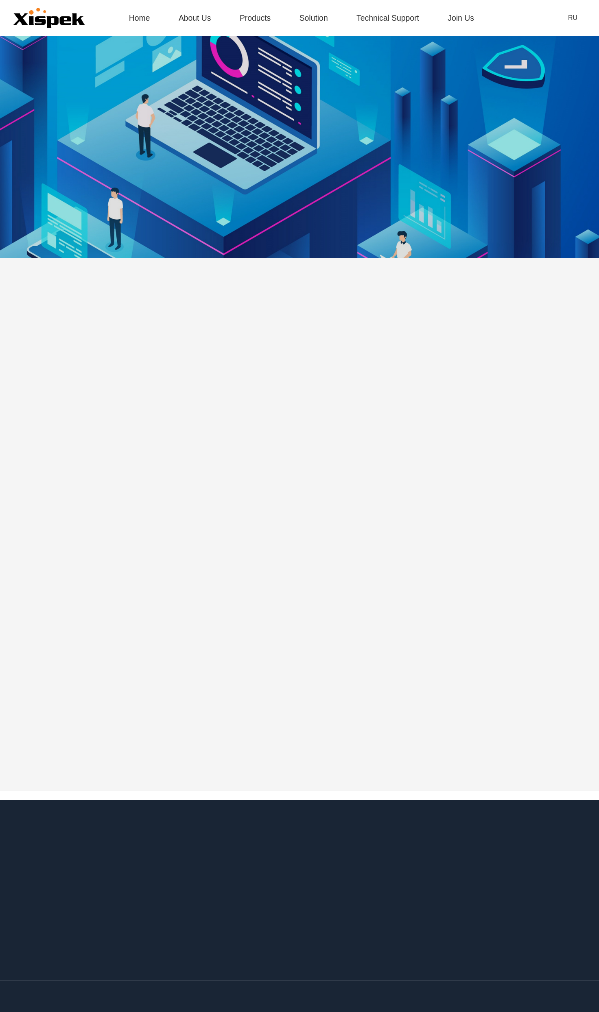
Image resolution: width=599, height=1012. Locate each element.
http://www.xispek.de (457, 887)
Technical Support (387, 17)
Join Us (461, 17)
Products (255, 17)
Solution (314, 17)
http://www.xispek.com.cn (277, 887)
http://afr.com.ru (451, 965)
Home (139, 17)
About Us (195, 17)
